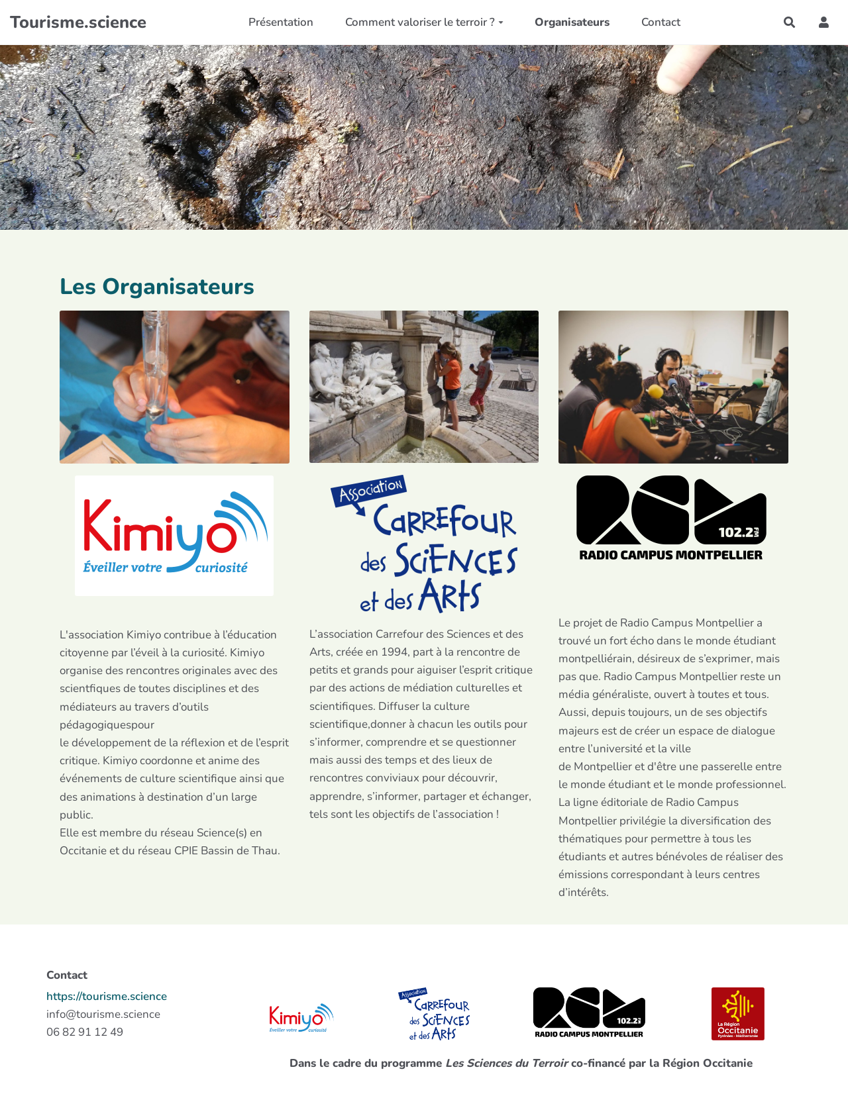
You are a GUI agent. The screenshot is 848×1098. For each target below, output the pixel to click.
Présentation (280, 22)
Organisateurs (572, 22)
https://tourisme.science (106, 996)
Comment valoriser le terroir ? (424, 22)
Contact (660, 22)
